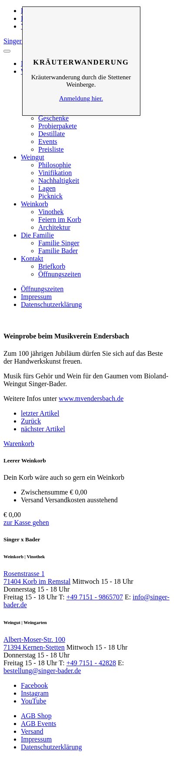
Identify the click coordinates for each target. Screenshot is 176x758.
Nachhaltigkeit (58, 180)
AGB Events (38, 723)
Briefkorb (51, 266)
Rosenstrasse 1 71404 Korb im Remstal (36, 577)
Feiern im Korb (59, 219)
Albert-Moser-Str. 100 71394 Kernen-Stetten (34, 643)
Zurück (31, 421)
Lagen (47, 188)
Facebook (34, 685)
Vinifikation (55, 172)
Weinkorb (34, 204)
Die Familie (37, 235)
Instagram (35, 693)
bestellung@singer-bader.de (42, 670)
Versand (32, 731)
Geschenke (53, 118)
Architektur (54, 227)
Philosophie (54, 165)
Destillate (51, 133)
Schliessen (81, 19)
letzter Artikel (40, 413)
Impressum (36, 296)
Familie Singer (59, 243)
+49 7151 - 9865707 (94, 597)
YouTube (33, 701)
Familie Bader (58, 250)
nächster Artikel (43, 429)
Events (47, 141)
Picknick (50, 196)
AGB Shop (36, 715)
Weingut (32, 157)
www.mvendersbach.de (91, 398)
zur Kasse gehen (26, 522)
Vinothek (51, 211)
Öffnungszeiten (59, 274)
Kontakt (32, 258)
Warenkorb (18, 443)
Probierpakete (57, 126)
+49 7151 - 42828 (91, 663)
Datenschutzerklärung (51, 304)
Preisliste (51, 149)
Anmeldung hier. (81, 98)
